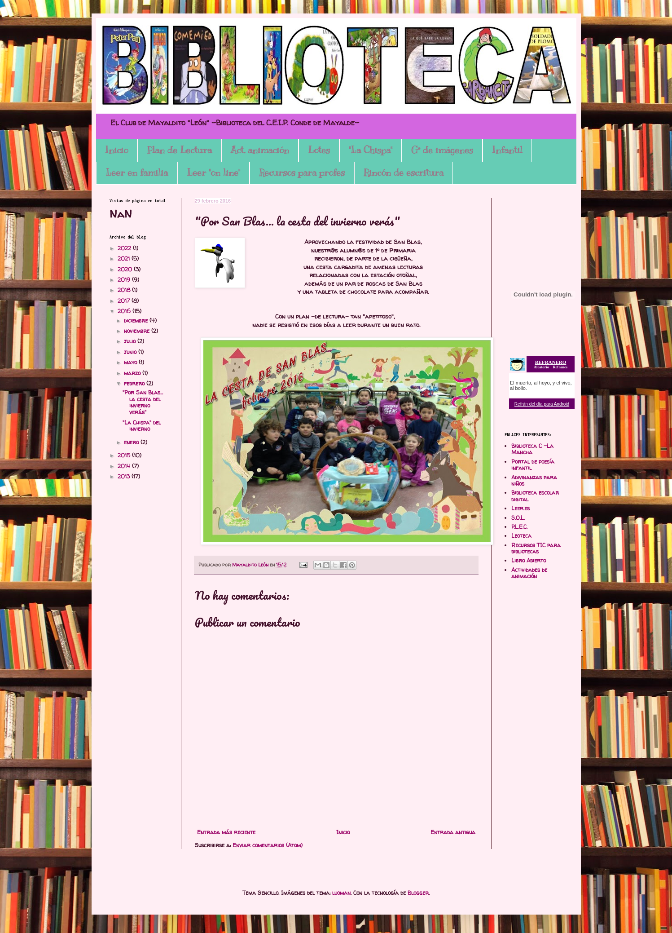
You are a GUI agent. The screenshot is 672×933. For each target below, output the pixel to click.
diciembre (136, 320)
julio (130, 341)
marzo (133, 373)
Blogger (418, 893)
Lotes (319, 150)
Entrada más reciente (226, 832)
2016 (125, 311)
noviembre (137, 331)
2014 (125, 466)
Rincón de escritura (404, 172)
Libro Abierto (528, 560)
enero (132, 442)
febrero (135, 383)
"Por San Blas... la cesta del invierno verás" (143, 402)
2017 (125, 301)
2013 (125, 476)
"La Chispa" (370, 150)
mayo (131, 362)
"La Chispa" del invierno (142, 426)
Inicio (116, 150)
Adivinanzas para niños (534, 480)
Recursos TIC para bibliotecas (536, 548)
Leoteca (521, 535)
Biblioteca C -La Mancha (532, 449)
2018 (125, 290)
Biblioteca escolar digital (535, 496)
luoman (341, 893)
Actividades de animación (529, 573)
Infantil (507, 150)
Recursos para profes (302, 172)
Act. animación (260, 150)
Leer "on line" (213, 172)
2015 (125, 455)
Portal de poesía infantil (532, 465)
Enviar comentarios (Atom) (268, 845)
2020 (126, 269)
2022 (125, 248)
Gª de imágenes (442, 150)
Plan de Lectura (179, 150)
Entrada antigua (452, 832)
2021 (125, 258)
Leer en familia (136, 172)
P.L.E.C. (519, 527)
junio (131, 352)
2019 (125, 279)
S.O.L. (518, 518)
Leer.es (520, 508)
